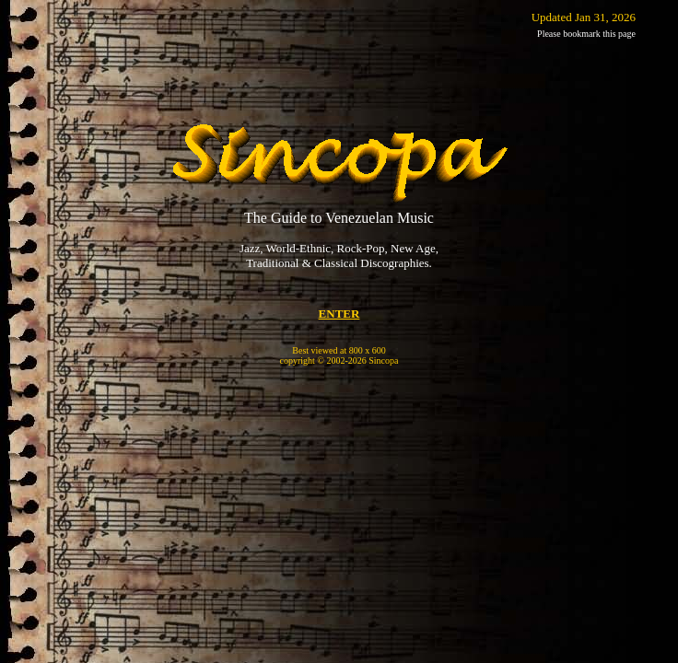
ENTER (339, 313)
